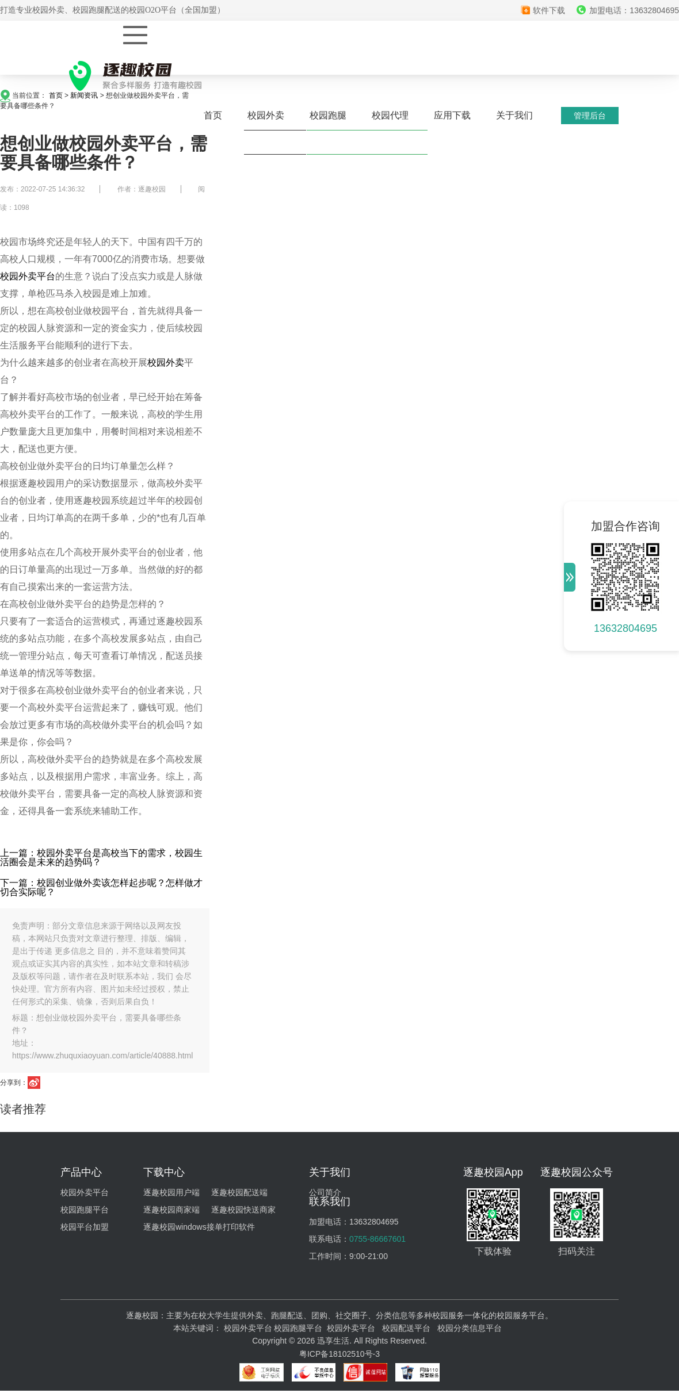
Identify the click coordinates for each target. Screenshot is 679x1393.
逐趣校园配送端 (239, 1192)
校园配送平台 (406, 1328)
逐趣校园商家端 (171, 1209)
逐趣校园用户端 (171, 1192)
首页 (213, 115)
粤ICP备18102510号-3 (339, 1354)
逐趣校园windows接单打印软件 (199, 1226)
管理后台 (590, 115)
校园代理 (390, 115)
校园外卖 (265, 115)
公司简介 (325, 1192)
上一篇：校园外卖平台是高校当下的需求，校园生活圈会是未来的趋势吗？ (101, 857)
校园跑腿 (328, 115)
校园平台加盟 (84, 1226)
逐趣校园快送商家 (243, 1209)
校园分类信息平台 (469, 1328)
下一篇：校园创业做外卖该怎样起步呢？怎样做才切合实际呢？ (101, 887)
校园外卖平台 (27, 276)
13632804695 (625, 628)
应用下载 (452, 115)
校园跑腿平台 (84, 1209)
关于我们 (514, 115)
